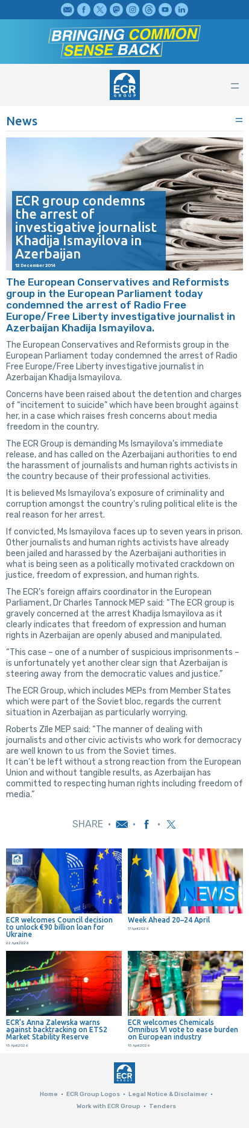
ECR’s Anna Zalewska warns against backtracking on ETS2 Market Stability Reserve (56, 1030)
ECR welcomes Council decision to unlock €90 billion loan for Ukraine (59, 927)
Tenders (162, 1106)
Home (49, 1094)
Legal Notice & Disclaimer (167, 1094)
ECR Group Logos (93, 1094)
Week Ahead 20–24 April (169, 920)
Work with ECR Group (108, 1106)
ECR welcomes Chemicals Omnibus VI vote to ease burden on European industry (183, 1030)
